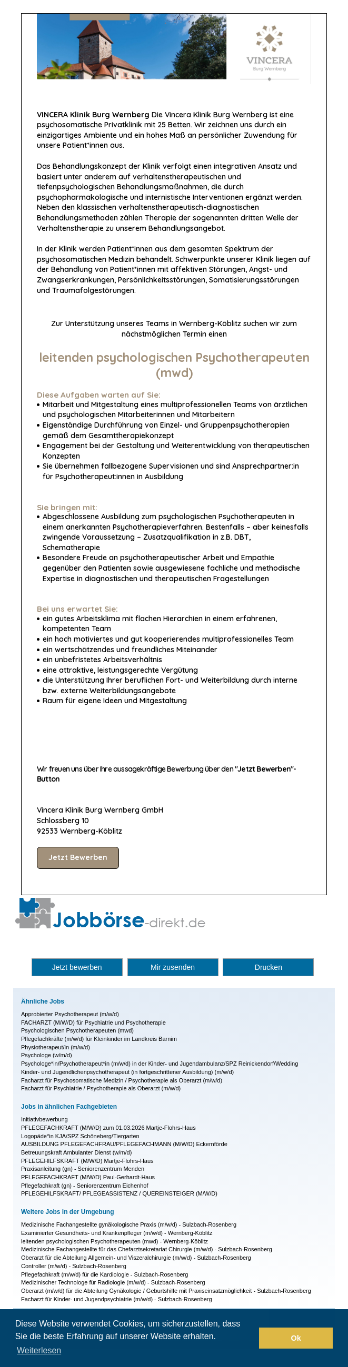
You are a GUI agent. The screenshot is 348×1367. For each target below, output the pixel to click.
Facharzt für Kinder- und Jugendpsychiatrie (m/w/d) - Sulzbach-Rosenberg (116, 1299)
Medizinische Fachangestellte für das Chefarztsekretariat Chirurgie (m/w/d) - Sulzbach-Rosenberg (146, 1249)
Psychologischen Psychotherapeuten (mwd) (77, 1030)
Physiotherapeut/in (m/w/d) (55, 1047)
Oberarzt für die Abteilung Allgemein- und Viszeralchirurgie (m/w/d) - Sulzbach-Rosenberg (136, 1257)
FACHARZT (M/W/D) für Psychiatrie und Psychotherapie (93, 1022)
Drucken (268, 967)
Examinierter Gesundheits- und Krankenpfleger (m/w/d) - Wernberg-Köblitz (117, 1233)
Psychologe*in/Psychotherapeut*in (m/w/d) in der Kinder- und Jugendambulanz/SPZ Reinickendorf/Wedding (159, 1063)
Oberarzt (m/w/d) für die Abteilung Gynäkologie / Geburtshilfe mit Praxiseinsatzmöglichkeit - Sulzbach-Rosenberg (166, 1291)
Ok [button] (296, 1338)
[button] (248, 1338)
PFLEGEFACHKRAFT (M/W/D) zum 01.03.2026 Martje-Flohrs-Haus (108, 1128)
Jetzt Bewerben (77, 857)
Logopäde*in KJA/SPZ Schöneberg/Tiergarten (80, 1136)
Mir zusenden (173, 967)
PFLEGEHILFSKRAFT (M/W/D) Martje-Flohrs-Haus (87, 1161)
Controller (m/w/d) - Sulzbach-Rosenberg (73, 1266)
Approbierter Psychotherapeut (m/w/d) (70, 1014)
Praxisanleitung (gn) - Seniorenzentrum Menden (82, 1169)
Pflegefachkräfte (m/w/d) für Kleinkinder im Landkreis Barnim (99, 1039)
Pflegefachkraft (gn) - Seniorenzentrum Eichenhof (84, 1185)
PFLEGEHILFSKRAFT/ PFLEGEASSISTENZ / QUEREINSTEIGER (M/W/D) (119, 1193)
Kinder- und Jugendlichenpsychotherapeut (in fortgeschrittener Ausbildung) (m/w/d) (127, 1072)
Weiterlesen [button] (39, 1350)
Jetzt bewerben (77, 967)
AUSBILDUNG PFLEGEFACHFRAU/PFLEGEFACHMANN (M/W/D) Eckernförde (124, 1144)
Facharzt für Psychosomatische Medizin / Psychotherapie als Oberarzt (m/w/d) (121, 1080)
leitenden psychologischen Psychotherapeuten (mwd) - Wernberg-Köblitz (114, 1241)
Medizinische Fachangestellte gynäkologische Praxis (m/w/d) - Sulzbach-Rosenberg (128, 1224)
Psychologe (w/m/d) (46, 1055)
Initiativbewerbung (44, 1119)
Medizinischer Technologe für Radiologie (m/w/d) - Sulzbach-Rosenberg (113, 1282)
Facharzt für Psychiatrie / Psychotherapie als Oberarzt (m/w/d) (101, 1088)
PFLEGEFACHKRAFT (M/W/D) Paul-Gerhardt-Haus (88, 1177)
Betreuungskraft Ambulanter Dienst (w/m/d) (76, 1152)
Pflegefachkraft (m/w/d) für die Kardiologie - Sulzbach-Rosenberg (104, 1274)
